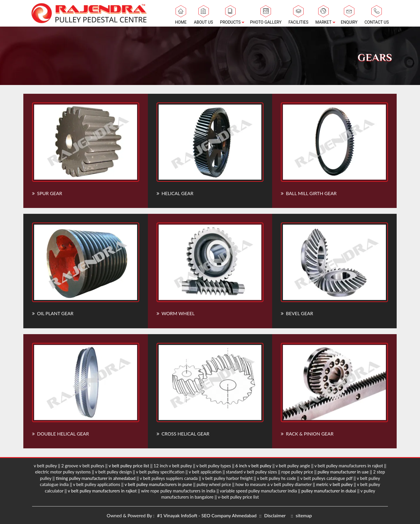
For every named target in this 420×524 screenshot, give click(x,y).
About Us (203, 16)
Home (181, 16)
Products (230, 16)
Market (323, 16)
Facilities (298, 16)
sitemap (304, 515)
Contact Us (377, 16)
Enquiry (349, 16)
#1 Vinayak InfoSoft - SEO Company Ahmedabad (207, 515)
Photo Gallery (265, 16)
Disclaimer (275, 515)
